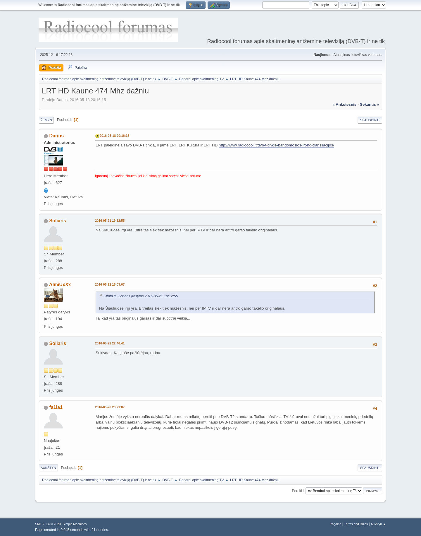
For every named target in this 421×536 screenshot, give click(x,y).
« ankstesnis (344, 104)
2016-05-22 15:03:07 (110, 284)
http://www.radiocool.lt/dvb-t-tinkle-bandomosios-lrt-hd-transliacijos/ (276, 145)
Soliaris (57, 220)
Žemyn (46, 120)
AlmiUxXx (60, 284)
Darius (56, 135)
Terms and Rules (356, 524)
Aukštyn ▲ (378, 524)
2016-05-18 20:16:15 (114, 135)
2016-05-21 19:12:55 (110, 220)
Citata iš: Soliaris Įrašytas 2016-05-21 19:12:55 (140, 296)
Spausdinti (369, 120)
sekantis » (369, 104)
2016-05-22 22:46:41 (110, 343)
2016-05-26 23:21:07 (110, 407)
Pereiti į (298, 491)
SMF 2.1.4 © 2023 (48, 524)
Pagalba (335, 524)
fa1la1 (55, 407)
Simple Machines (75, 524)
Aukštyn (48, 468)
